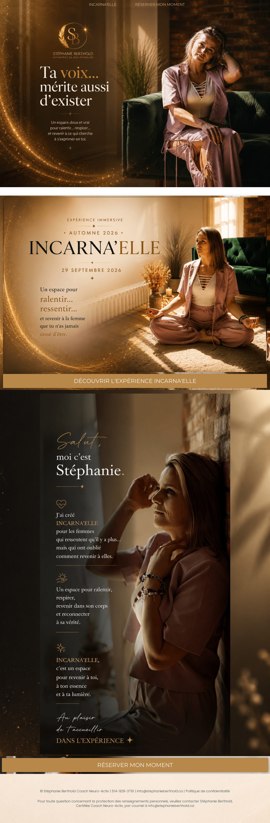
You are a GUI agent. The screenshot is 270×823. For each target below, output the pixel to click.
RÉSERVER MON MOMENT (160, 4)
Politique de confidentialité (208, 791)
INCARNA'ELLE (102, 4)
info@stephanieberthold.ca (160, 791)
